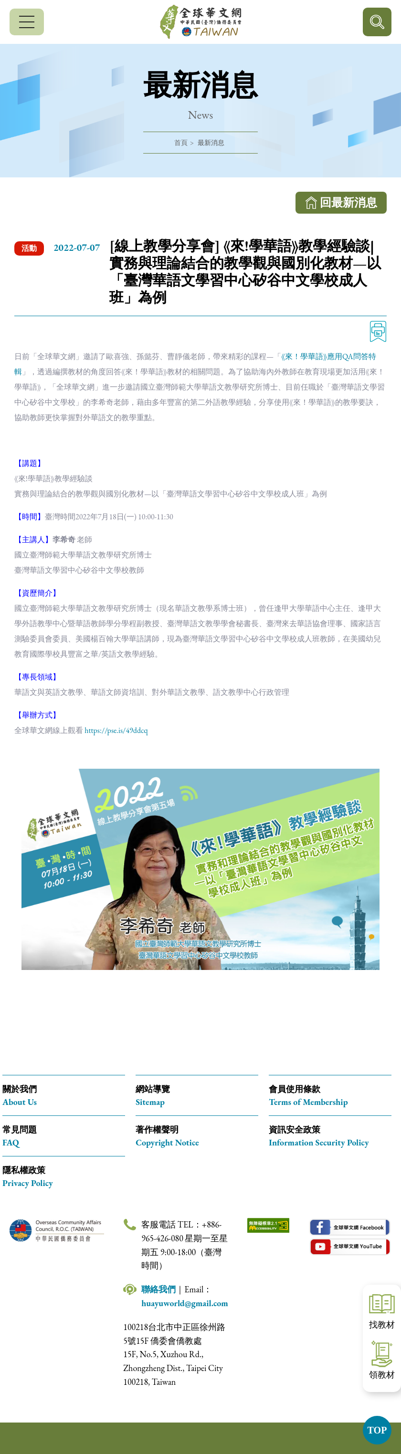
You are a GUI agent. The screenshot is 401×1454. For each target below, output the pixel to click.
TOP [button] (377, 1430)
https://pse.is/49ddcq (116, 730)
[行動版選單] (27, 22)
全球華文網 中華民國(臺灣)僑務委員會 (200, 22)
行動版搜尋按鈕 (377, 22)
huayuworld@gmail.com (184, 1303)
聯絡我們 (158, 1289)
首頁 (181, 142)
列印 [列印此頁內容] (378, 331)
